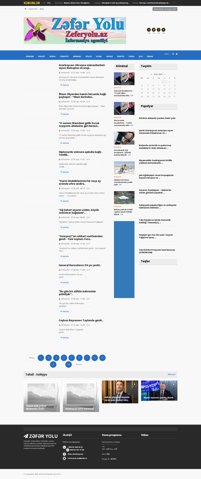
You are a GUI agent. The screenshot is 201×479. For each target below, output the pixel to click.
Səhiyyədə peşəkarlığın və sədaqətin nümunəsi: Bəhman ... (158, 206)
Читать (65, 85)
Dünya (52, 56)
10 (53, 364)
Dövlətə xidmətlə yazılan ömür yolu (157, 118)
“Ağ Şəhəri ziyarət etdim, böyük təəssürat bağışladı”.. (79, 211)
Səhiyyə (120, 56)
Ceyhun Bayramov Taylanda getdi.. (81, 320)
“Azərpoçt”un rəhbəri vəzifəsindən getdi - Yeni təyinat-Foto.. (81, 237)
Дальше (79, 364)
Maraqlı (150, 3)
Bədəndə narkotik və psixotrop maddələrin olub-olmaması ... (155, 146)
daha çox (171, 374)
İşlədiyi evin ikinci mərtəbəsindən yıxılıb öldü (123, 182)
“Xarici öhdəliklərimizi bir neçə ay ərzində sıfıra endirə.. (80, 182)
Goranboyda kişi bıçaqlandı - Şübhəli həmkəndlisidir (122, 152)
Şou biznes (73, 3)
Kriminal (77, 56)
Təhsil (131, 56)
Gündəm (30, 56)
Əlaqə (42, 9)
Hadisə (109, 56)
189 (68, 364)
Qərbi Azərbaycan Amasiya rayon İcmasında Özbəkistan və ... (156, 131)
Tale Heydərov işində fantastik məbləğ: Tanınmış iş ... (155, 221)
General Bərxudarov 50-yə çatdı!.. (80, 265)
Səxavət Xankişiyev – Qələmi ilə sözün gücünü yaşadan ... (155, 191)
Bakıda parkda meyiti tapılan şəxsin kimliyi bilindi (123, 211)
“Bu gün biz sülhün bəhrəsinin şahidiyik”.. (77, 293)
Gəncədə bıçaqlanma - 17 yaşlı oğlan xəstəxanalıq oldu (123, 93)
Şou (140, 56)
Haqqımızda (33, 9)
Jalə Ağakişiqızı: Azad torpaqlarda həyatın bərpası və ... (156, 176)
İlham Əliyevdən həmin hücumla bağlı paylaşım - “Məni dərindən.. (82, 95)
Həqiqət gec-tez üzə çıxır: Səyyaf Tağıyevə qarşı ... (156, 236)
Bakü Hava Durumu (109, 444)
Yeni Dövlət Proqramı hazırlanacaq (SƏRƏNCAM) (157, 251)
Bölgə (89, 56)
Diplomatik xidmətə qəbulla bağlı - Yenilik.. (81, 153)
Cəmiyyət (111, 3)
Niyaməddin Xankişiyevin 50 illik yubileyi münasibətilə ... (155, 161)
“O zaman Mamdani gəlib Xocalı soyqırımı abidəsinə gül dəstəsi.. (79, 124)
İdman (150, 56)
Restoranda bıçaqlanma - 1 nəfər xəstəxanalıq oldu (123, 122)
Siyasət (41, 56)
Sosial (99, 56)
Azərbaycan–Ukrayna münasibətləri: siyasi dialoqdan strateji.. (82, 66)
